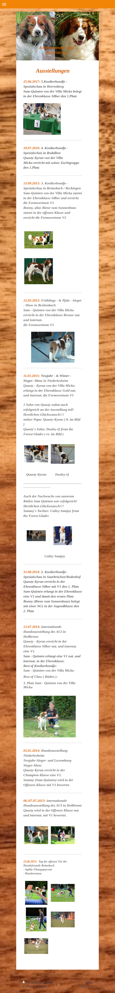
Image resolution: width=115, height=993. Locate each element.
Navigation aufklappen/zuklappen (57, 4)
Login (89, 982)
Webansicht (85, 986)
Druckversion (32, 982)
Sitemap (48, 982)
